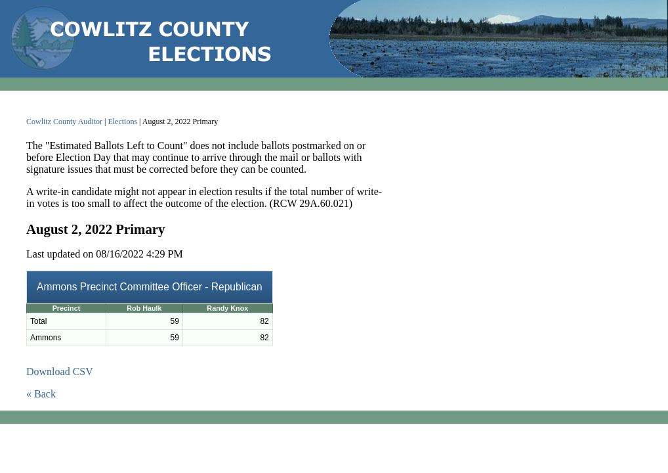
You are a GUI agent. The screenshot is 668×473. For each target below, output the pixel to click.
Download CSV (59, 371)
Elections (122, 121)
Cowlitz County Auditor (64, 121)
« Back (41, 393)
